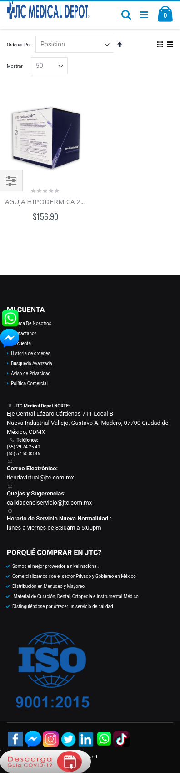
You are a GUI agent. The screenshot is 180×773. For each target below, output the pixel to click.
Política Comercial (29, 383)
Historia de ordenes (30, 353)
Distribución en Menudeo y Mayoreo (48, 586)
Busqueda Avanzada (31, 363)
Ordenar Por (19, 44)
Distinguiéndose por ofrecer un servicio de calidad (62, 606)
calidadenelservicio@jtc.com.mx (49, 502)
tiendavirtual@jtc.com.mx (40, 477)
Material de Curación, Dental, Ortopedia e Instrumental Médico (75, 596)
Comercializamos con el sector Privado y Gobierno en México (74, 576)
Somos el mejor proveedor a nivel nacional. (55, 566)
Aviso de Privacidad (30, 373)
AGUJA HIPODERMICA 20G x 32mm (61, 201)
